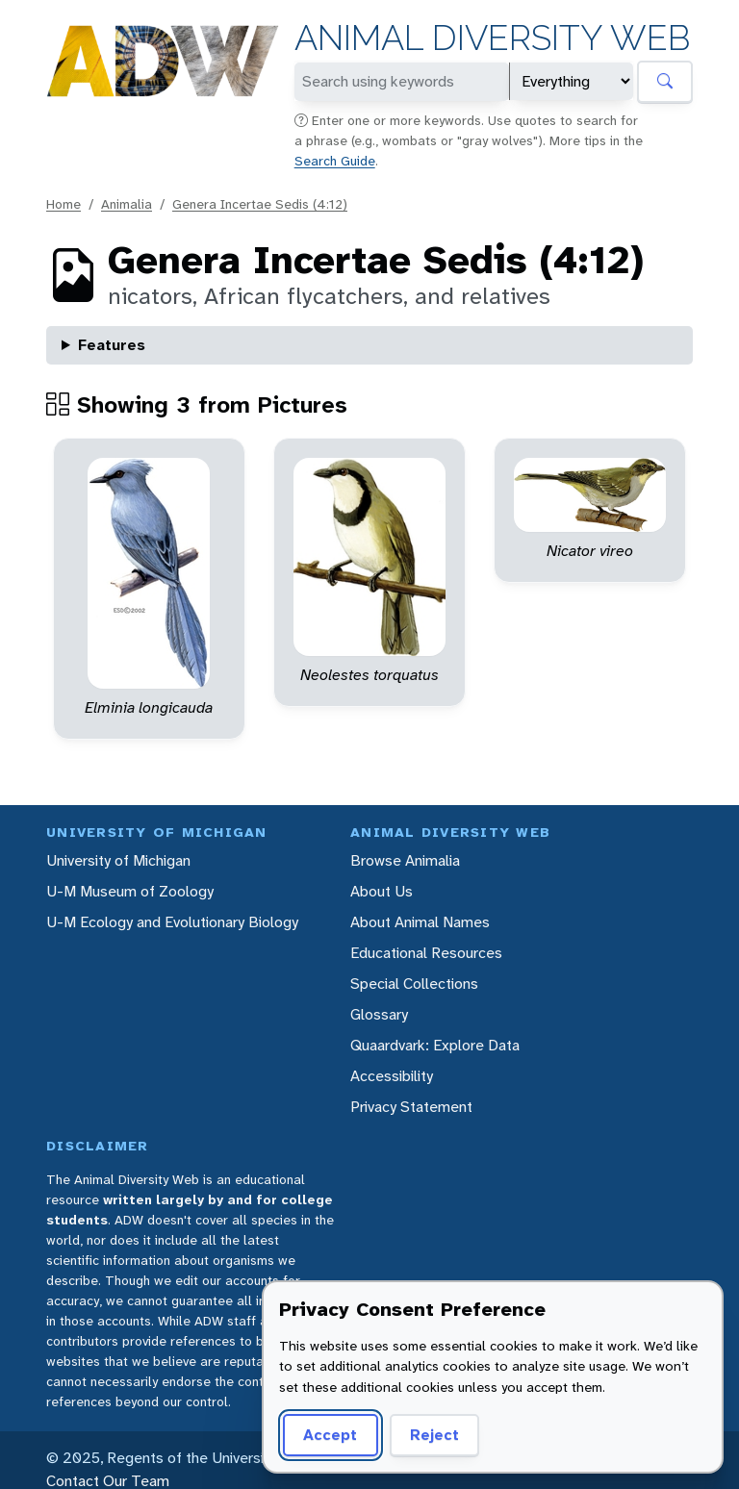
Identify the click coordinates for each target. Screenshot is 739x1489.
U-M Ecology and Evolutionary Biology (172, 922)
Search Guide (334, 160)
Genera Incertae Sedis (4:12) (259, 204)
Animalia (126, 204)
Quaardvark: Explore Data (435, 1045)
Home (63, 204)
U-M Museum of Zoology (130, 891)
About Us (381, 891)
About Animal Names (420, 922)
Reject (434, 1435)
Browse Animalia (405, 860)
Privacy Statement (411, 1107)
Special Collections (414, 983)
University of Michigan (118, 860)
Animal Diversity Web (492, 38)
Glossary (379, 1014)
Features (111, 345)
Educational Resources (426, 953)
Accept (330, 1435)
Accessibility (391, 1076)
